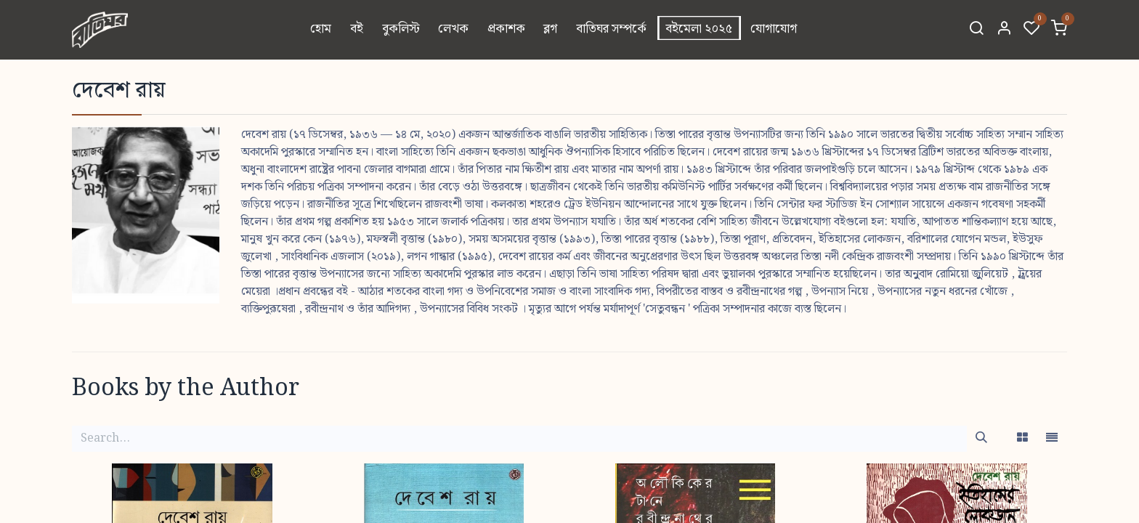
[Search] (976, 30)
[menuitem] (321, 30)
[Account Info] (1004, 30)
